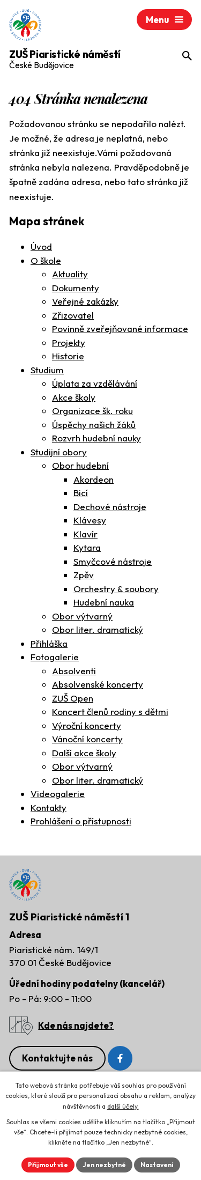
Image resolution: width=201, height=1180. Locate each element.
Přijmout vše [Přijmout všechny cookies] (48, 1165)
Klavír (85, 534)
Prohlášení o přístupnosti (81, 821)
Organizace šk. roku (92, 410)
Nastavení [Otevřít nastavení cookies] (157, 1165)
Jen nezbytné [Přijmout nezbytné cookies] (104, 1165)
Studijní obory (59, 452)
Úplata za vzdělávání (94, 383)
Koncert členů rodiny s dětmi (110, 711)
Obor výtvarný (82, 616)
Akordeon (93, 479)
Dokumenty (75, 287)
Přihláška (49, 643)
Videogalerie (58, 793)
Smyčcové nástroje (112, 561)
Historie (68, 356)
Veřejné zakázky (85, 301)
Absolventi (74, 670)
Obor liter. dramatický (97, 629)
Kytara (87, 547)
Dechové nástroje (109, 506)
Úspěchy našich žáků (94, 424)
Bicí (80, 492)
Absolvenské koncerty (97, 684)
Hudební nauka (103, 602)
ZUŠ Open (72, 698)
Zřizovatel (73, 315)
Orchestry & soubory (116, 588)
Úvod (41, 246)
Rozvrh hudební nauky (96, 438)
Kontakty (48, 807)
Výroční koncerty (86, 725)
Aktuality (70, 273)
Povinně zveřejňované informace (120, 328)
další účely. (123, 1106)
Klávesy (89, 520)
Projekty (68, 342)
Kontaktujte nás (57, 1058)
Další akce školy (84, 752)
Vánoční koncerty (87, 738)
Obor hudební (80, 465)
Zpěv (83, 574)
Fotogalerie (55, 656)
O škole (46, 260)
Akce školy (73, 397)
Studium (47, 369)
